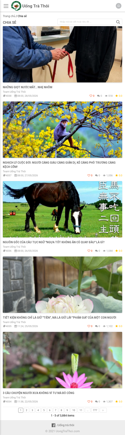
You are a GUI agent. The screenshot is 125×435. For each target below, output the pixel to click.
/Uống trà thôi (62, 425)
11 (81, 410)
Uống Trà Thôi (35, 6)
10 (73, 410)
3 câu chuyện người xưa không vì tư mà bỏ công (38, 393)
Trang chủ (9, 16)
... (88, 410)
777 (95, 410)
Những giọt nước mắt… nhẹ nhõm (27, 87)
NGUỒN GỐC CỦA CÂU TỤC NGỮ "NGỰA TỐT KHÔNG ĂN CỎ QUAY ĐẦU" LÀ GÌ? (53, 242)
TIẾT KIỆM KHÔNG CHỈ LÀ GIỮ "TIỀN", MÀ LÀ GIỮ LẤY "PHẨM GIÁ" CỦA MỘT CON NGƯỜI (59, 317)
